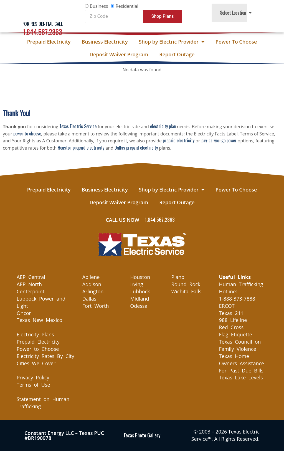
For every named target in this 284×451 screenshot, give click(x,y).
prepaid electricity (178, 140)
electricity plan (163, 126)
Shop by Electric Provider (171, 41)
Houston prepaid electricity (81, 147)
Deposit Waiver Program (119, 54)
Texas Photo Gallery (141, 435)
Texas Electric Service (78, 126)
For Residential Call (42, 23)
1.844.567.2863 (42, 32)
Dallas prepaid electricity (136, 147)
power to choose (27, 133)
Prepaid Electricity (49, 41)
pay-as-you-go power (219, 140)
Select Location (236, 13)
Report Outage (176, 54)
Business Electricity (105, 41)
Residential (127, 6)
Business (99, 6)
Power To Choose (236, 41)
